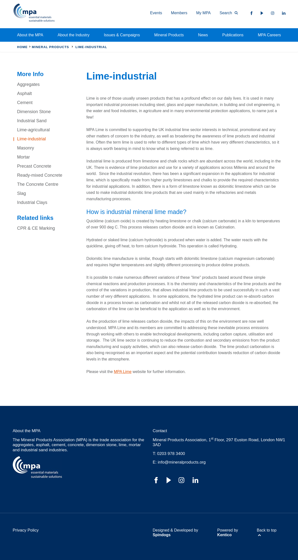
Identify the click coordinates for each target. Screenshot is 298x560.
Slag (21, 193)
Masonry (25, 148)
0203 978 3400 (171, 453)
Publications (232, 35)
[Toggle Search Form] (226, 13)
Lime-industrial (31, 138)
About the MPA (30, 35)
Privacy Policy (26, 530)
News (203, 35)
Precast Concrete (34, 166)
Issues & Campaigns (122, 35)
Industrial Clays (32, 202)
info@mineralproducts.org (182, 462)
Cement (25, 102)
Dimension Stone (34, 111)
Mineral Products (169, 35)
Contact (160, 430)
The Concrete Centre (37, 184)
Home (22, 47)
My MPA (203, 13)
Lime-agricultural (33, 129)
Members (179, 13)
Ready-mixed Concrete (39, 175)
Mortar (23, 157)
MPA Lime (123, 372)
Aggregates (28, 84)
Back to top (266, 530)
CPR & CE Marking (36, 228)
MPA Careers (269, 35)
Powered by (227, 532)
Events (156, 13)
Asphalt (24, 93)
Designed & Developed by (175, 532)
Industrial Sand (32, 120)
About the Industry (73, 35)
